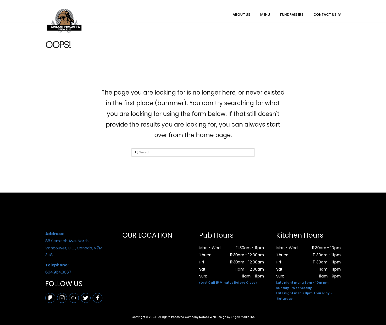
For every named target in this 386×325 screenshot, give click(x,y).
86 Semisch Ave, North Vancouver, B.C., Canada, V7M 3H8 (77, 244)
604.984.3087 (77, 268)
